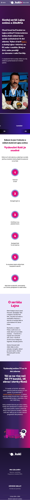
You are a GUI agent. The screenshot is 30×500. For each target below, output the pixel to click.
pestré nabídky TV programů (12, 394)
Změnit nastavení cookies (15, 499)
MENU (3, 2)
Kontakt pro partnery (15, 488)
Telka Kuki (24, 2)
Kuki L (24, 41)
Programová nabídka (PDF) (15, 474)
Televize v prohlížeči (15, 472)
